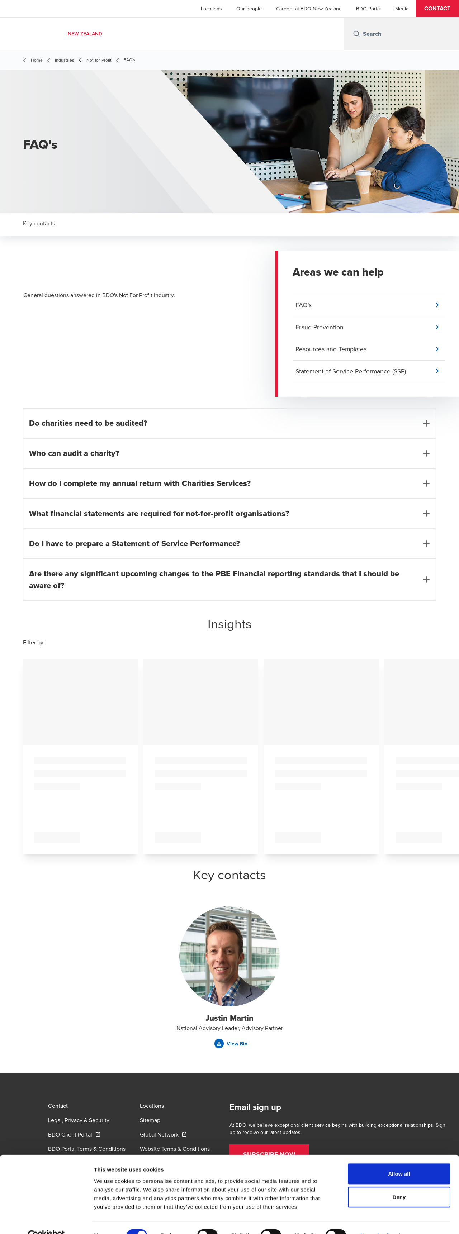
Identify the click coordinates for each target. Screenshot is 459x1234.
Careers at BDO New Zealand (309, 8)
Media (401, 8)
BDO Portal (368, 8)
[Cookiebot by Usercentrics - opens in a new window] (46, 1220)
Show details (376, 1220)
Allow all (399, 1158)
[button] (437, 8)
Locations (211, 8)
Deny (399, 1181)
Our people (249, 8)
